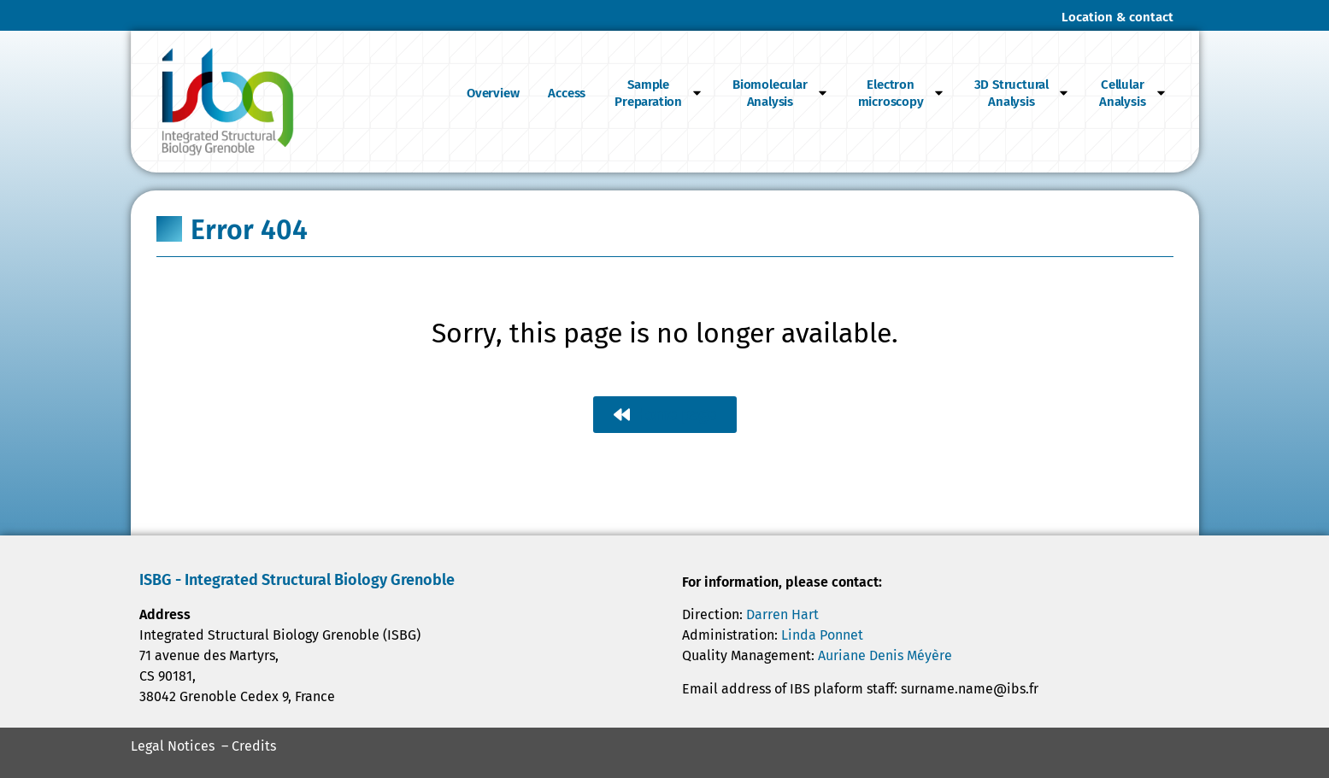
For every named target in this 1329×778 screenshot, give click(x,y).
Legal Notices (173, 746)
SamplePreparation (659, 93)
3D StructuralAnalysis (1022, 93)
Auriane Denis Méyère (885, 655)
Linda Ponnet (822, 635)
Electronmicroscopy (901, 93)
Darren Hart (782, 614)
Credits (254, 746)
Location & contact (1117, 17)
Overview (493, 93)
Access (566, 93)
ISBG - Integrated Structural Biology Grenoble (297, 579)
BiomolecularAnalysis (780, 93)
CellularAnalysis (1133, 93)
